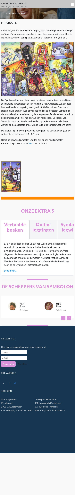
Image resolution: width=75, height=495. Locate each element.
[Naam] (14, 352)
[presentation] (63, 318)
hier (31, 143)
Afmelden (22, 364)
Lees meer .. (10, 271)
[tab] (15, 229)
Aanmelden (8, 364)
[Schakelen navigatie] (2, 198)
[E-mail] (14, 358)
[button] (72, 4)
